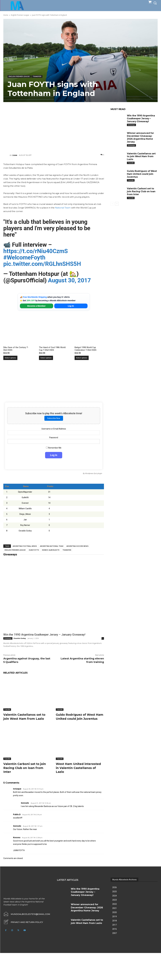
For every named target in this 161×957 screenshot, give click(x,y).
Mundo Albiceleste (50, 550)
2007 (114, 937)
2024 (114, 900)
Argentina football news (25, 546)
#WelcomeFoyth (24, 257)
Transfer (36, 76)
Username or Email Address (53, 429)
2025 (114, 895)
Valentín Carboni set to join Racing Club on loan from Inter (25, 772)
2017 (114, 929)
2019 (114, 920)
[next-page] (117, 204)
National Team (63, 207)
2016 (114, 933)
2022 (114, 908)
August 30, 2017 (69, 280)
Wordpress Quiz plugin (93, 473)
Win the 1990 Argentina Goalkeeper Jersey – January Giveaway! (44, 634)
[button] (155, 3)
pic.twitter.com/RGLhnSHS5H (42, 263)
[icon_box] (23, 926)
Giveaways (8, 638)
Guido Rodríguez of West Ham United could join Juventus (76, 718)
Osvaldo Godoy (19, 638)
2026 (114, 891)
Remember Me (53, 448)
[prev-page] (112, 204)
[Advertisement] (53, 126)
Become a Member (36, 306)
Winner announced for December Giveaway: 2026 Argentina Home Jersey (140, 137)
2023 (114, 904)
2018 (114, 925)
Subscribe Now (53, 418)
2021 (114, 912)
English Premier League (20, 15)
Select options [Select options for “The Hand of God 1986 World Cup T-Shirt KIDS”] (46, 358)
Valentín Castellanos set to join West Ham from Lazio (25, 717)
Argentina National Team (51, 546)
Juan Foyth (34, 550)
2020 (114, 916)
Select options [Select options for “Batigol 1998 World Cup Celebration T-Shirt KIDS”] (81, 358)
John (14, 155)
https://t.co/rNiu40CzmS (35, 251)
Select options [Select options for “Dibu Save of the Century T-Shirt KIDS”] (10, 358)
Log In (71, 306)
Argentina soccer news (77, 546)
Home (5, 15)
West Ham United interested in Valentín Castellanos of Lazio (79, 772)
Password (53, 437)
